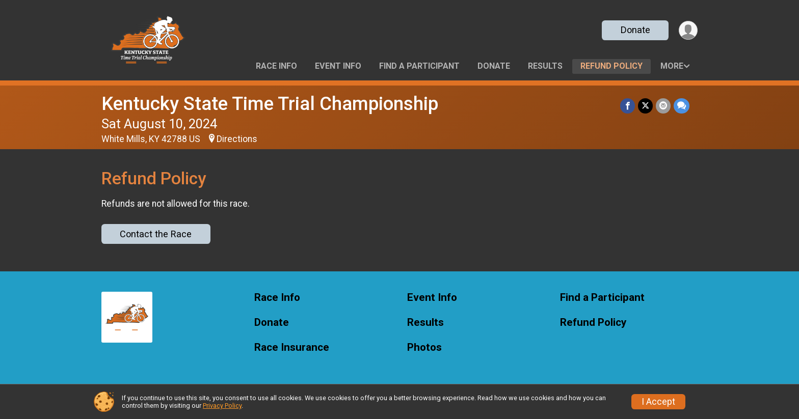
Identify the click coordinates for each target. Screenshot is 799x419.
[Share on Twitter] (645, 105)
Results (545, 66)
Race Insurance (291, 347)
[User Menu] (688, 30)
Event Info (338, 66)
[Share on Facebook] (627, 105)
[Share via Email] (663, 105)
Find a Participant (419, 66)
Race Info (276, 66)
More (671, 66)
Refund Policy (611, 66)
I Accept (658, 402)
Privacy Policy (222, 405)
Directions (237, 139)
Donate (635, 29)
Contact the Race (156, 234)
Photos (424, 347)
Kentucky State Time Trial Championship (269, 104)
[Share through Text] (681, 105)
